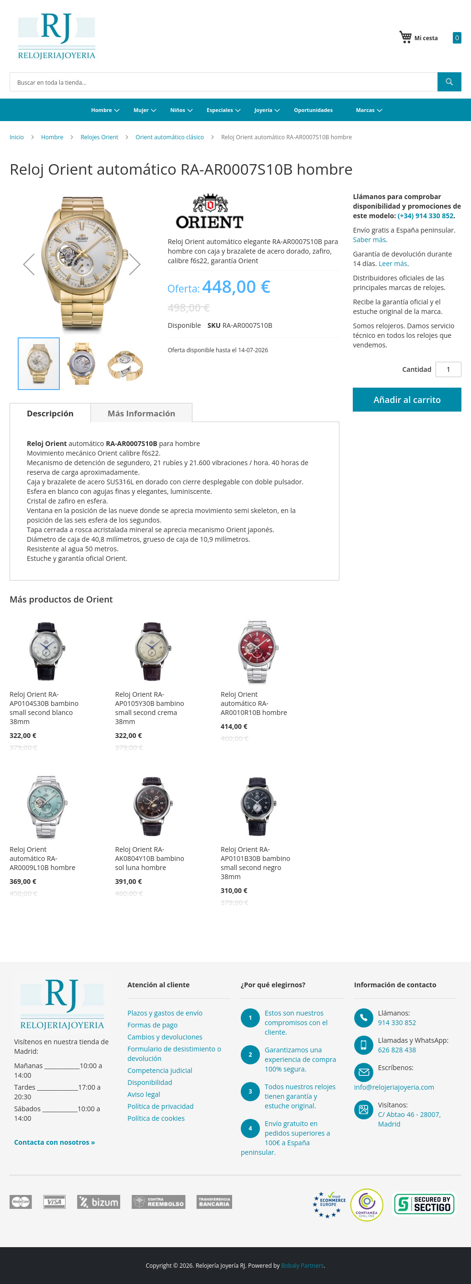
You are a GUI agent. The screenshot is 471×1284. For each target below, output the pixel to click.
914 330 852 (397, 1022)
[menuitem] (104, 110)
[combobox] (235, 81)
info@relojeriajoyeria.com (394, 1087)
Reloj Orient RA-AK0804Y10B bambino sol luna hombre (149, 858)
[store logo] (57, 36)
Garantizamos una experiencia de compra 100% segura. (300, 1059)
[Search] (449, 81)
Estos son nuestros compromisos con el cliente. (296, 1022)
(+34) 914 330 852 (425, 215)
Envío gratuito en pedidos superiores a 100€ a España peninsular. (285, 1138)
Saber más (369, 239)
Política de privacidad (160, 1106)
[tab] (50, 412)
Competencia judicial (159, 1070)
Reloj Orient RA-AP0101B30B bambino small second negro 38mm (255, 863)
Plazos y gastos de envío (164, 1012)
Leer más (393, 263)
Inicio (17, 137)
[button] (29, 264)
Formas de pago (152, 1024)
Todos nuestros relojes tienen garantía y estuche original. (300, 1096)
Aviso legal (143, 1094)
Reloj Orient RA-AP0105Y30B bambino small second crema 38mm (149, 708)
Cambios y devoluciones (164, 1036)
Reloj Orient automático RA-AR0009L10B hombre (43, 858)
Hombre (52, 137)
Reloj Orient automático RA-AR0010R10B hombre (254, 703)
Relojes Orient (99, 137)
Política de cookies (156, 1118)
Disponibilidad (149, 1082)
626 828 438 (397, 1049)
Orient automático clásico (169, 137)
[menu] (235, 110)
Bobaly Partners (302, 1266)
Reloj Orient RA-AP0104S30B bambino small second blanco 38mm (44, 708)
